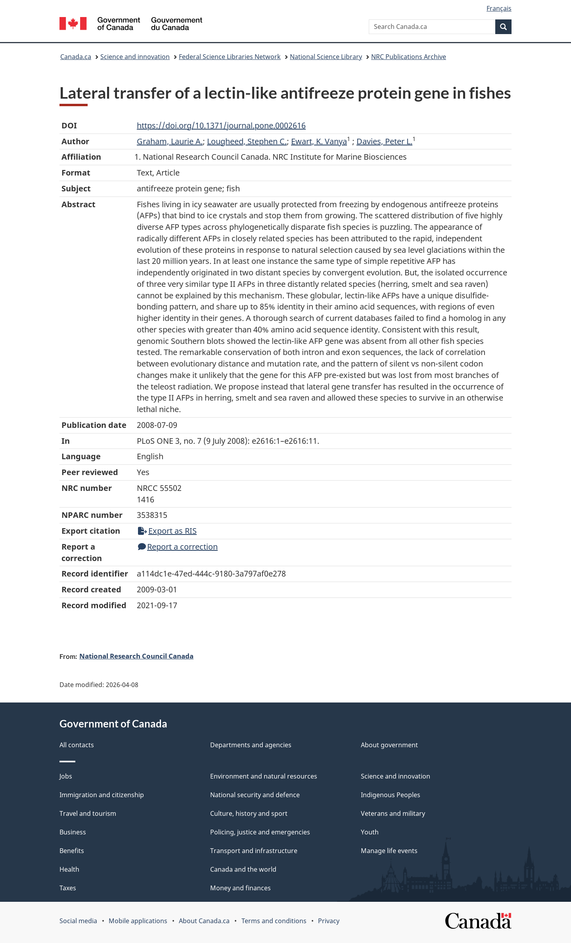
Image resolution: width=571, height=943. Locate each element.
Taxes (67, 888)
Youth (370, 832)
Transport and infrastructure (253, 850)
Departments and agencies (250, 745)
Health (69, 869)
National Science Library (326, 56)
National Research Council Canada (136, 655)
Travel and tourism (87, 813)
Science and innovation (135, 56)
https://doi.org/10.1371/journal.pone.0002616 (221, 125)
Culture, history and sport (248, 813)
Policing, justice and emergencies (260, 832)
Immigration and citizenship (101, 794)
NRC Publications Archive (408, 56)
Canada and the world (243, 869)
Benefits (71, 850)
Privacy (328, 920)
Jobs (65, 776)
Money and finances (240, 888)
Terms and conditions (274, 920)
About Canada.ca (204, 920)
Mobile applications (138, 920)
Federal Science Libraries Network (230, 56)
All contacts (76, 745)
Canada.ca (75, 56)
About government (389, 745)
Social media (78, 920)
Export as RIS (167, 530)
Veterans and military (393, 813)
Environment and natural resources (263, 776)
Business (72, 832)
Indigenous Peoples (390, 794)
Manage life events (389, 850)
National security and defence (255, 794)
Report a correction (178, 546)
